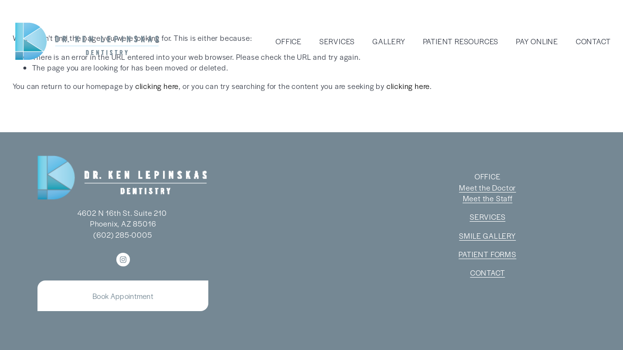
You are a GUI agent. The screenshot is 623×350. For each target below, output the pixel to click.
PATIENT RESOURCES (461, 41)
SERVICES (337, 41)
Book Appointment (122, 296)
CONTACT (593, 41)
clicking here (157, 86)
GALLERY (388, 41)
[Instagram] (123, 259)
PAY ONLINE (537, 41)
